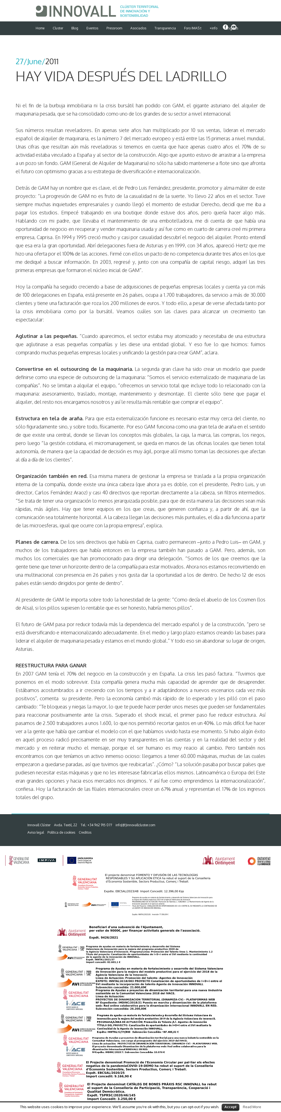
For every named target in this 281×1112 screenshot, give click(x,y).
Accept (230, 1107)
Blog (74, 28)
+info (213, 28)
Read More (252, 1106)
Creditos (85, 832)
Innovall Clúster (38, 825)
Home (40, 28)
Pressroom (114, 28)
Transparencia (165, 28)
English (232, 28)
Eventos (92, 28)
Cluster (58, 28)
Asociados (138, 28)
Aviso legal (35, 832)
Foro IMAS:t (192, 28)
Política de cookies (61, 832)
